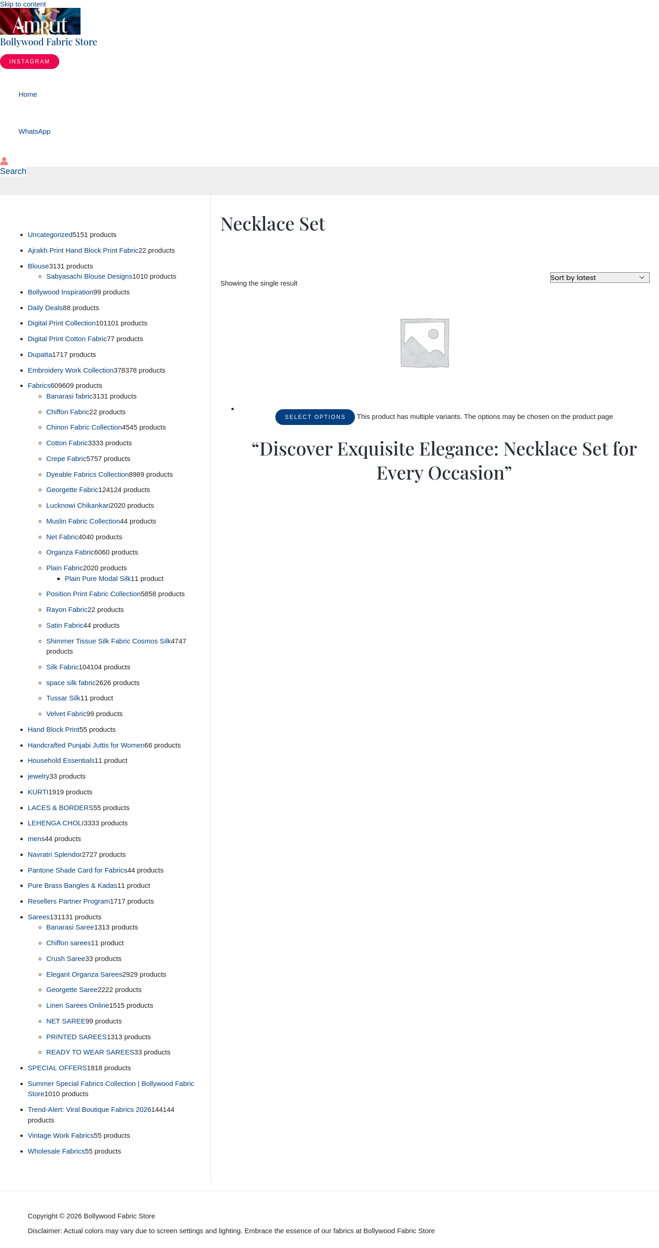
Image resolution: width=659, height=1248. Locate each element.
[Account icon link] (4, 162)
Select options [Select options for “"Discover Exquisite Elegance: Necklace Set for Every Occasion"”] (315, 417)
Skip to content (23, 4)
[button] (29, 61)
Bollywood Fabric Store (48, 41)
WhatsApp (34, 131)
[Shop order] (600, 277)
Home (28, 94)
